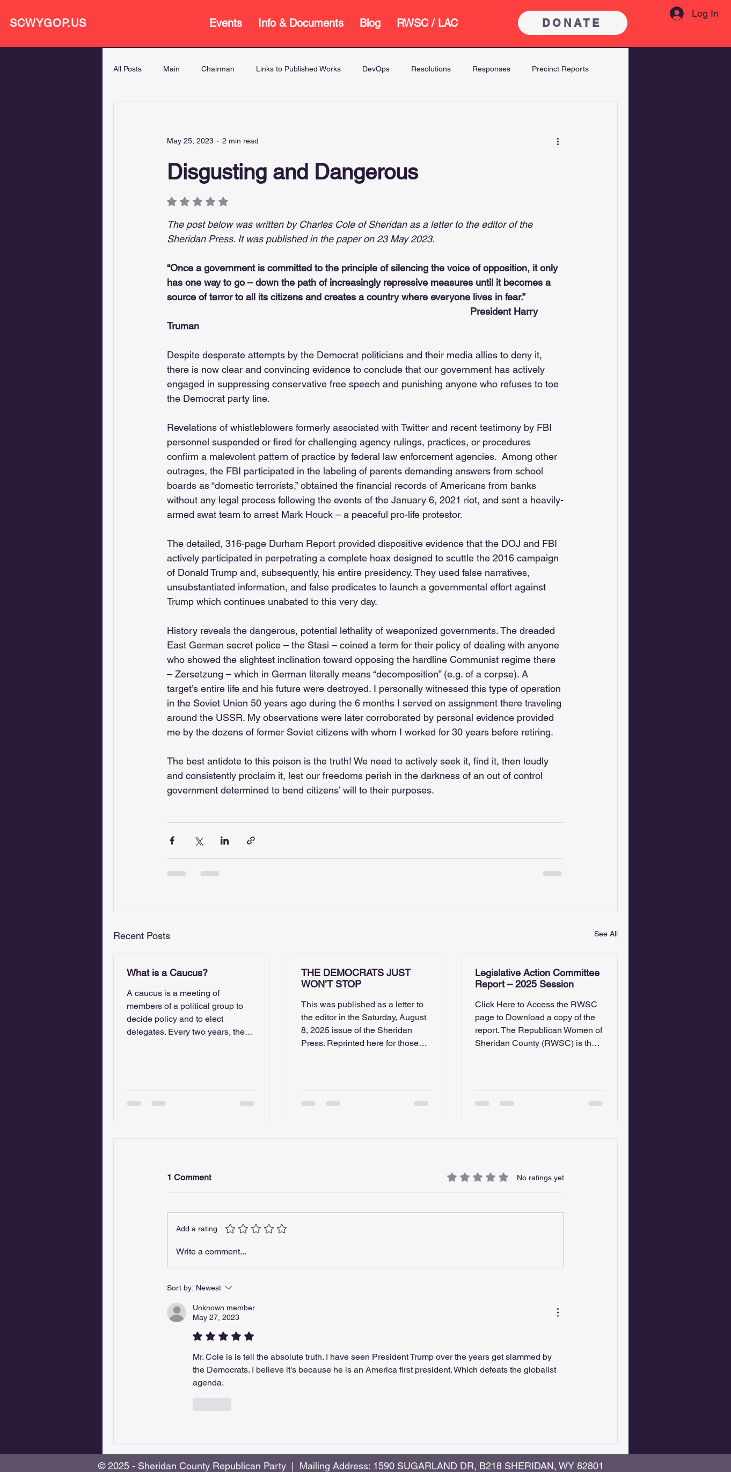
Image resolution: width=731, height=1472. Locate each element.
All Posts (127, 68)
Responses (491, 68)
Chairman (218, 68)
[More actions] (557, 140)
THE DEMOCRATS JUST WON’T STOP (356, 978)
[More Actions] (557, 1312)
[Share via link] (251, 840)
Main (171, 68)
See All (606, 933)
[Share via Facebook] (172, 840)
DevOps (376, 68)
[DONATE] (572, 23)
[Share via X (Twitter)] (198, 840)
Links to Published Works (298, 68)
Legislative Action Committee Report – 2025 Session (537, 978)
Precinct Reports (560, 68)
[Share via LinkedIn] (225, 840)
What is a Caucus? (167, 972)
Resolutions (431, 68)
